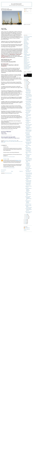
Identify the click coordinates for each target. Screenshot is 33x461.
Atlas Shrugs (26, 42)
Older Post (21, 171)
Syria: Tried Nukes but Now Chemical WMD (28, 161)
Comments (26, 11)
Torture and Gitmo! (28, 105)
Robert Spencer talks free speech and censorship (28, 143)
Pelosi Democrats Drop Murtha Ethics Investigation (28, 136)
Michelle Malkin (26, 52)
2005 (25, 223)
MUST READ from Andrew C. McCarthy (28, 202)
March (27, 215)
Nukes (19, 141)
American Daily (26, 38)
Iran (11, 141)
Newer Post (2, 171)
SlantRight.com (26, 63)
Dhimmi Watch (26, 46)
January (27, 218)
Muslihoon (25, 56)
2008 (25, 219)
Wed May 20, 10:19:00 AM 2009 (9, 156)
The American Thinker (27, 64)
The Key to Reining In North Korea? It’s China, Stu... (28, 108)
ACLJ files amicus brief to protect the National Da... (28, 176)
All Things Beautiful (26, 37)
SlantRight (16, 4)
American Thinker (26, 39)
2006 (25, 222)
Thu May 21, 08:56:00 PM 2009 (8, 167)
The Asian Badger (26, 65)
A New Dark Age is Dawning (28, 36)
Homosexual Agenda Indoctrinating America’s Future (28, 140)
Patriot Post (25, 58)
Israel (14, 141)
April (26, 214)
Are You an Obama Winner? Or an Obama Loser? (28, 184)
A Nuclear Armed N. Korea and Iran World (28, 115)
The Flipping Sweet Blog (27, 66)
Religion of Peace (18, 160)
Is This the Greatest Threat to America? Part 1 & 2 (28, 209)
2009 (25, 80)
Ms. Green (25, 53)
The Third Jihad (27, 167)
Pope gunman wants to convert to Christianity (28, 155)
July (26, 85)
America (5, 141)
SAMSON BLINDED (27, 62)
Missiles (16, 141)
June (26, 86)
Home (12, 171)
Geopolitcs (8, 141)
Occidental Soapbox (27, 57)
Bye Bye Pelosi (27, 132)
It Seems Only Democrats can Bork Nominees (28, 90)
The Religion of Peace (27, 67)
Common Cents (26, 44)
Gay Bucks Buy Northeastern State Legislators (28, 127)
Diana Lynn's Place (26, 47)
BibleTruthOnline (26, 43)
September (27, 82)
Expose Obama (26, 48)
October (27, 81)
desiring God (26, 45)
